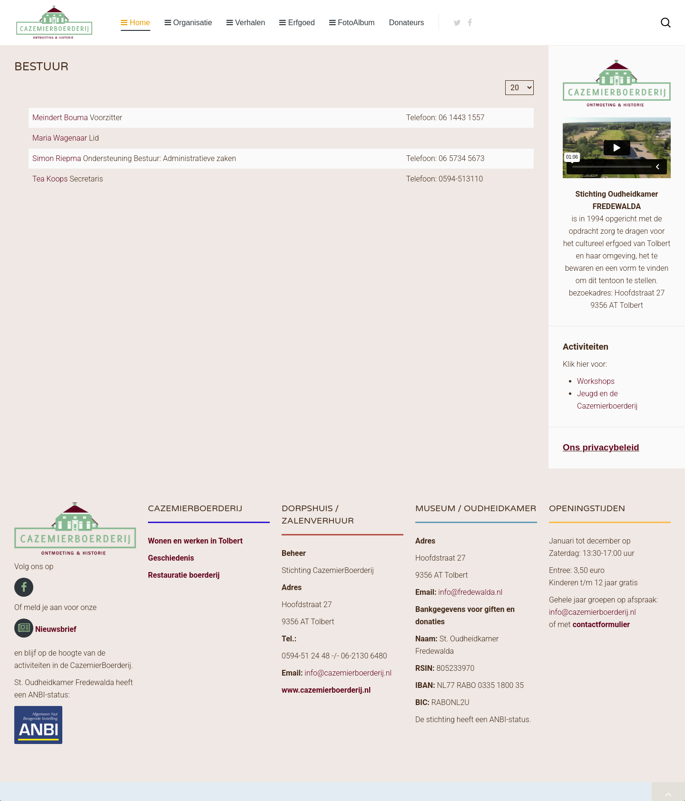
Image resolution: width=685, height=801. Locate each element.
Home (135, 22)
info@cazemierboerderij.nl (347, 672)
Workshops (596, 381)
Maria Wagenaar (60, 138)
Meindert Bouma (61, 117)
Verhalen (245, 22)
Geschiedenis (171, 558)
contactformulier (601, 624)
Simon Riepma (57, 158)
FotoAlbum (352, 22)
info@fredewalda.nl (470, 592)
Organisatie (188, 22)
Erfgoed (296, 22)
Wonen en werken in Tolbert (195, 540)
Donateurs (406, 23)
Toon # (505, 80)
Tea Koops (50, 178)
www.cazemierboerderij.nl (326, 690)
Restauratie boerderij (184, 575)
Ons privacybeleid (601, 447)
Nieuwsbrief (56, 629)
